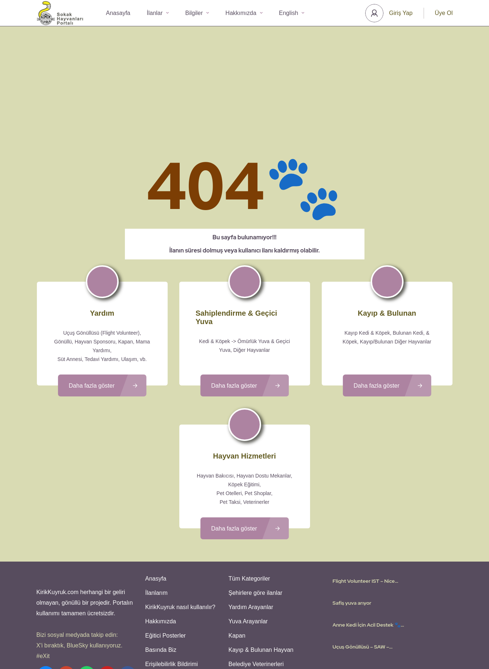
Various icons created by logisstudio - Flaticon (245, 650)
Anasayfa (118, 13)
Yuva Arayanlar (247, 554)
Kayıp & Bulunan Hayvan (260, 581)
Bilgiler (197, 13)
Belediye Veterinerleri (255, 594)
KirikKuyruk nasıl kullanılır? (179, 541)
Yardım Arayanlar (250, 541)
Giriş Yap (400, 13)
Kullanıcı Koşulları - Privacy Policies (224, 642)
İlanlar (158, 13)
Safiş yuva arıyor (352, 540)
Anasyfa (154, 515)
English (291, 13)
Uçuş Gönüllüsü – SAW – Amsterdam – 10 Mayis (361, 583)
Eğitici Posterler (164, 568)
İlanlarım (155, 528)
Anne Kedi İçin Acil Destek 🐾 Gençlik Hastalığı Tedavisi (367, 562)
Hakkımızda (243, 13)
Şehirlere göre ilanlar (255, 528)
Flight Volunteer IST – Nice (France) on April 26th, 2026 (366, 518)
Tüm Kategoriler (248, 515)
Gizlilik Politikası (287, 642)
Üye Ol (444, 13)
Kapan (236, 568)
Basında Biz (159, 581)
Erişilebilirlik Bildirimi (170, 594)
